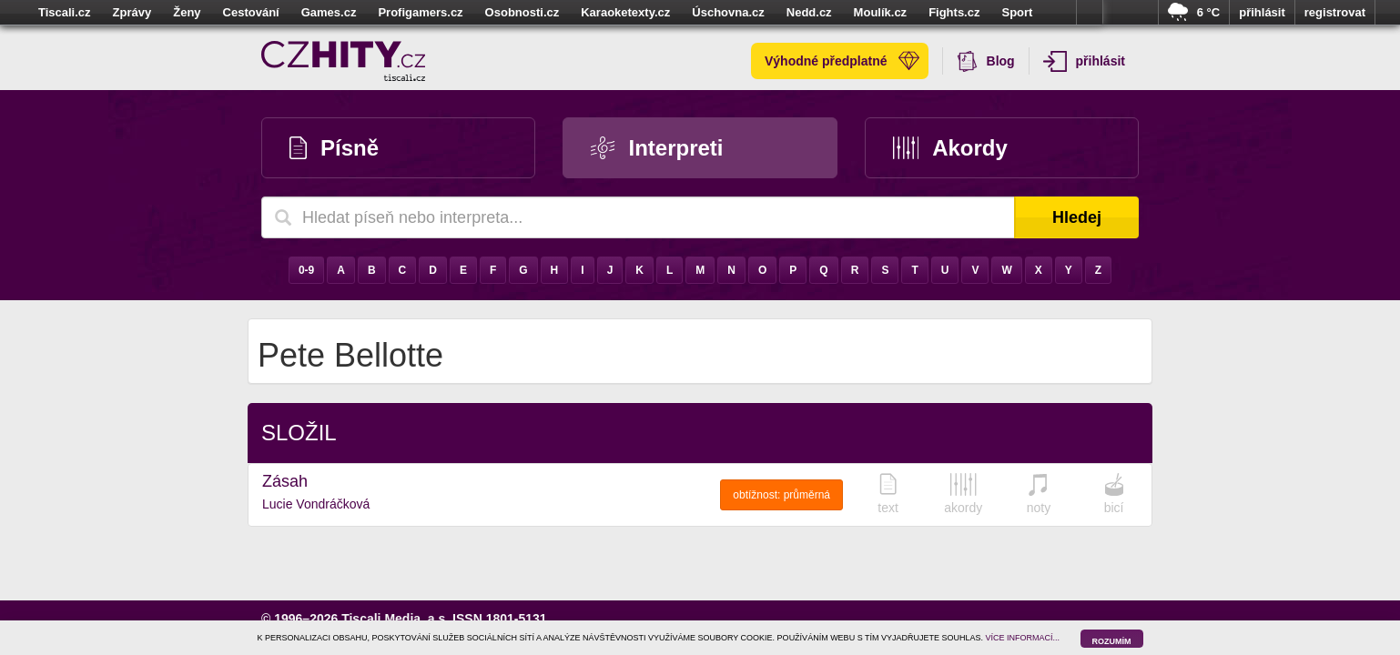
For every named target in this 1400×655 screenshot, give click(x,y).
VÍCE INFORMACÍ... (1023, 637)
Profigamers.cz (420, 12)
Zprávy (132, 12)
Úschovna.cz (728, 12)
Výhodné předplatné (842, 61)
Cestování (251, 12)
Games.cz (329, 12)
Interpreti (657, 148)
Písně (334, 148)
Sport (1016, 12)
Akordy (950, 148)
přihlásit (1262, 12)
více (1089, 12)
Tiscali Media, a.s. (395, 618)
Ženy (186, 12)
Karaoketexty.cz (625, 12)
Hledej (1076, 217)
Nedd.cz (809, 12)
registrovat (1334, 12)
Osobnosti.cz (522, 12)
